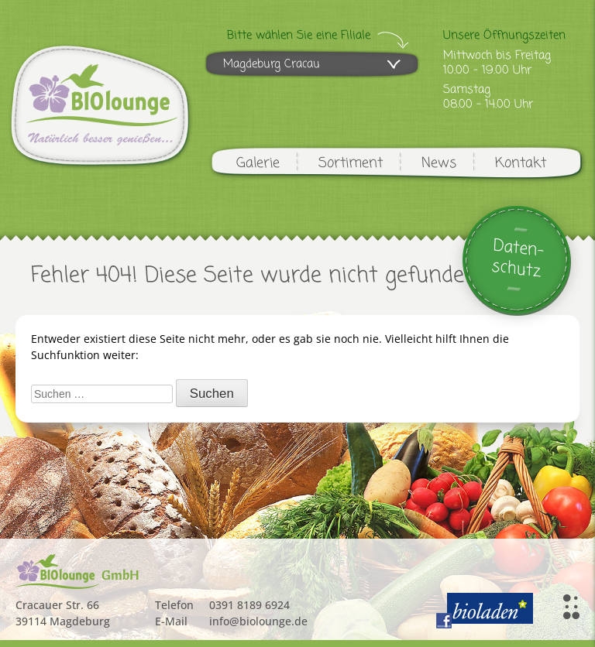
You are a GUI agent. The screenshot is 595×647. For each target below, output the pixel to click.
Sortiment (350, 163)
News (438, 163)
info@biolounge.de (258, 621)
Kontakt (520, 163)
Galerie (258, 163)
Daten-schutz (517, 259)
